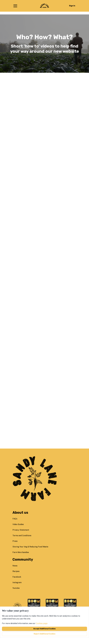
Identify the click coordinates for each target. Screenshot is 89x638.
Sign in (72, 6)
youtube (16, 588)
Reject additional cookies (44, 634)
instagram (17, 582)
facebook (17, 577)
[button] (15, 6)
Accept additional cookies (44, 629)
